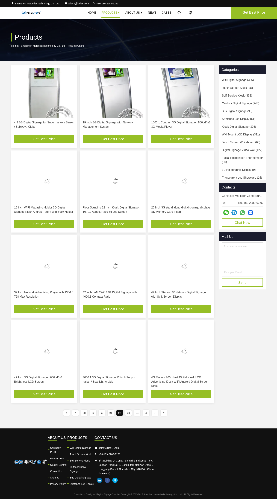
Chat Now (242, 223)
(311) (241, 134)
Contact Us (92, 467)
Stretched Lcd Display (155, 479)
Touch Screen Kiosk (154, 454)
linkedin (211, 480)
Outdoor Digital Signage (156, 467)
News (152, 12)
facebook (219, 480)
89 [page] (93, 413)
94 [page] (137, 413)
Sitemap (90, 473)
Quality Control (94, 460)
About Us (134, 12)
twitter (226, 480)
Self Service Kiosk (153, 460)
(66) (241, 142)
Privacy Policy (94, 479)
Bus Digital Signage (154, 473)
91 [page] (110, 413)
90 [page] (102, 413)
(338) (237, 95)
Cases (166, 12)
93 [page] (128, 413)
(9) (239, 169)
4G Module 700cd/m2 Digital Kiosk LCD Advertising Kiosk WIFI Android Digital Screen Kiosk (179, 382)
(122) (242, 150)
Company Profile (95, 448)
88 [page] (84, 413)
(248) (240, 103)
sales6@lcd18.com (76, 3)
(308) (239, 126)
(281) (238, 87)
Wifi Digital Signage (154, 448)
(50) (242, 160)
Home (92, 12)
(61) (238, 118)
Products (110, 12)
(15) (242, 177)
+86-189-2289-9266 (105, 3)
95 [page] (146, 413)
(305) (238, 80)
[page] (66, 413)
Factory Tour (93, 454)
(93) (237, 111)
